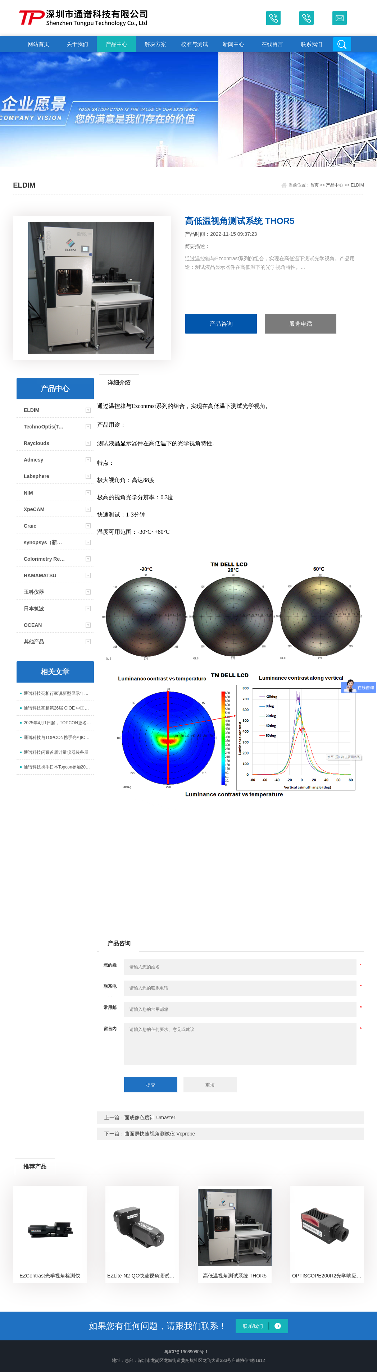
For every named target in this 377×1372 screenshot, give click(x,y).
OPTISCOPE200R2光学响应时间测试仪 (328, 1276)
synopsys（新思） (45, 542)
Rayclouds (36, 443)
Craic (30, 526)
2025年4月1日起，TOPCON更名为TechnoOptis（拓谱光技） (59, 722)
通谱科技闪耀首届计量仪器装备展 (56, 752)
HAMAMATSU (40, 575)
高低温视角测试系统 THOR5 (235, 1276)
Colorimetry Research (45, 559)
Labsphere (36, 476)
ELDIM (357, 185)
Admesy (33, 460)
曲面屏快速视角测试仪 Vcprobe (159, 1134)
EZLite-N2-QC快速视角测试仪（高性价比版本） (143, 1276)
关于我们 (77, 44)
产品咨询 (221, 324)
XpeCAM (34, 509)
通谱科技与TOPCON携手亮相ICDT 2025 (59, 737)
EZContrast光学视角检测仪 (49, 1276)
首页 (314, 185)
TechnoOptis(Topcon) (45, 427)
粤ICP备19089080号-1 (186, 1351)
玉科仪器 (34, 592)
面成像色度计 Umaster (149, 1117)
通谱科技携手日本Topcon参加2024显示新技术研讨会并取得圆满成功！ (59, 767)
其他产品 (34, 641)
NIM (28, 493)
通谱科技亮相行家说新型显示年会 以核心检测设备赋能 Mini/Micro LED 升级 (59, 693)
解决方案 (155, 44)
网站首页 (38, 44)
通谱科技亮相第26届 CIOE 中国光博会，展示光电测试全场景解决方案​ (59, 708)
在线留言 (272, 44)
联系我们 (311, 44)
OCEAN (33, 625)
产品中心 (116, 44)
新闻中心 (233, 44)
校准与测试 (194, 44)
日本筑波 (34, 608)
